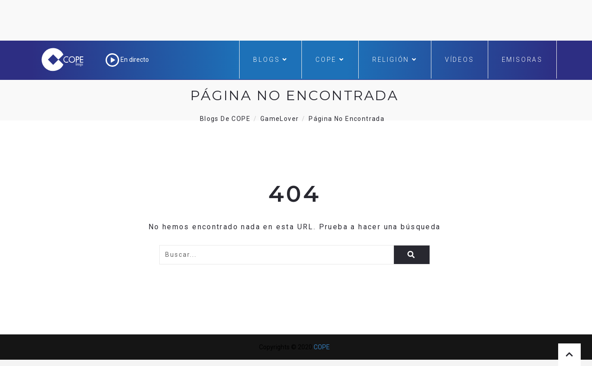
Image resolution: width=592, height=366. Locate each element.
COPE (330, 59)
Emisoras (522, 59)
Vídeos (459, 59)
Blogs (270, 59)
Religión (394, 59)
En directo (127, 59)
